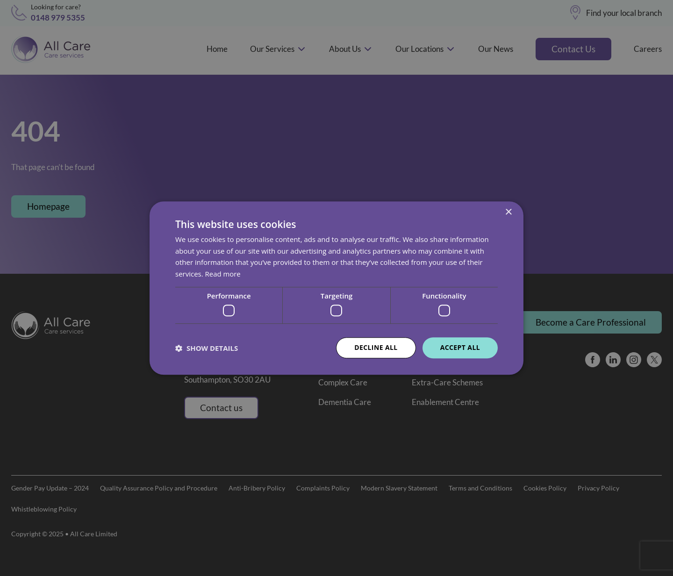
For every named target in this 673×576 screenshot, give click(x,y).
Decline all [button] (375, 347)
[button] (206, 348)
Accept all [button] (460, 347)
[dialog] (336, 288)
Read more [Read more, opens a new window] (223, 273)
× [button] (508, 212)
